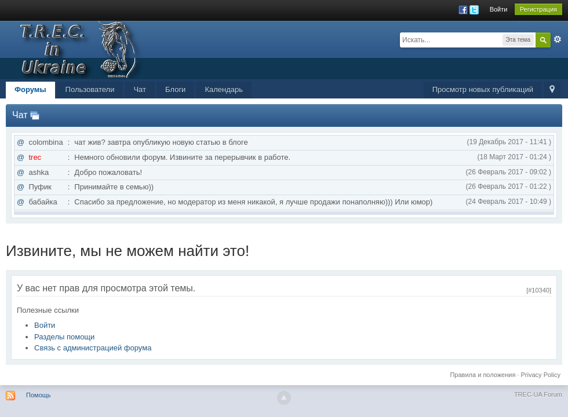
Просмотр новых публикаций (482, 89)
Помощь (38, 395)
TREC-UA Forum (538, 394)
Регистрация (538, 9)
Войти (499, 9)
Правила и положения (482, 374)
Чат (139, 89)
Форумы (30, 89)
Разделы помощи (64, 336)
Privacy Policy (540, 374)
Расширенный (557, 39)
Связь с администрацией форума (92, 347)
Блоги (175, 89)
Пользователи (90, 89)
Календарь (224, 89)
